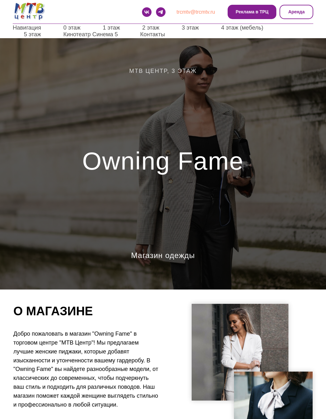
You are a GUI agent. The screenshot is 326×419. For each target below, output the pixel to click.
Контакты (152, 34)
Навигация (27, 27)
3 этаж (190, 27)
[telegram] (161, 12)
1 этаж (111, 27)
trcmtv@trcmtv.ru (196, 12)
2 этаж (150, 27)
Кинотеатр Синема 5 (90, 34)
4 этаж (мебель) (242, 27)
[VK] (147, 12)
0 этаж (72, 27)
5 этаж (32, 34)
